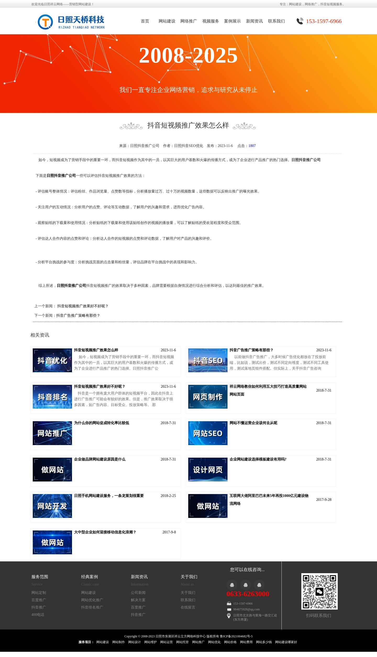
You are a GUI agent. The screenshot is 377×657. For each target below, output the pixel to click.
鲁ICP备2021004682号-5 (236, 636)
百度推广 (38, 600)
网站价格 (230, 642)
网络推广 (188, 21)
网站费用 (246, 642)
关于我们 (188, 593)
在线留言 (188, 607)
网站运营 (166, 642)
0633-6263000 (247, 594)
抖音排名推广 (92, 607)
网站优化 (214, 642)
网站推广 (198, 642)
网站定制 (38, 593)
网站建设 (167, 21)
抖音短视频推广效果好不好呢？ (82, 306)
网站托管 (182, 642)
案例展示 (232, 21)
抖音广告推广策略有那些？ (78, 315)
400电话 (37, 615)
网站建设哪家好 (286, 642)
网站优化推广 (92, 600)
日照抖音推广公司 (61, 176)
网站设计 (134, 642)
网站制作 (118, 642)
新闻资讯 (254, 21)
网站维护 (150, 642)
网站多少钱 (264, 642)
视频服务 (210, 21)
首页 (145, 21)
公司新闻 (138, 593)
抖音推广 (38, 607)
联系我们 (276, 21)
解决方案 (138, 600)
